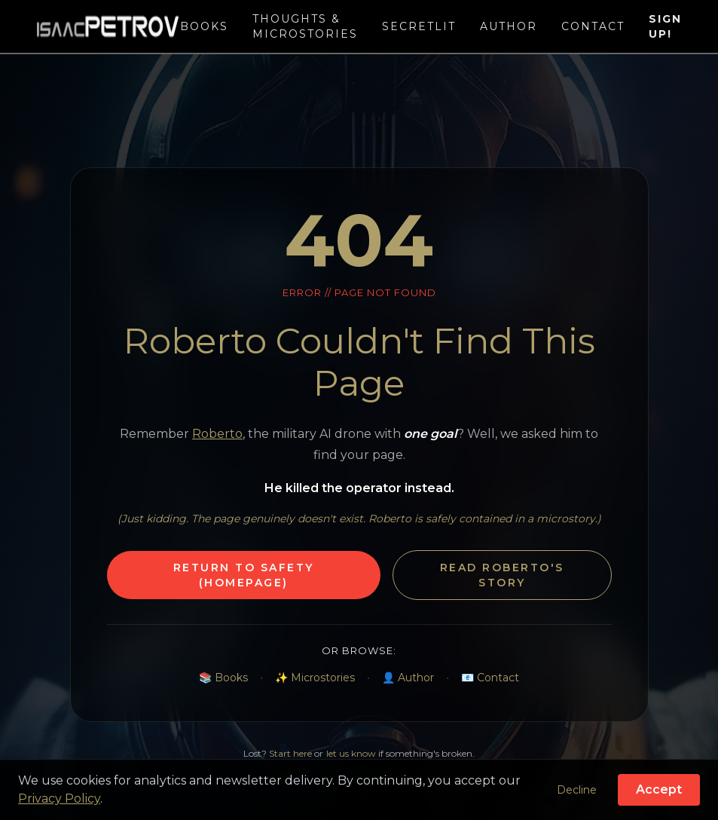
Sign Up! (665, 26)
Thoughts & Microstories (305, 26)
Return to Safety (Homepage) (243, 575)
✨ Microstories (315, 677)
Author (508, 26)
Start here (290, 753)
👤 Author (408, 677)
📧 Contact (490, 677)
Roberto (217, 434)
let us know (351, 753)
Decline (577, 790)
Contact (593, 26)
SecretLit (419, 26)
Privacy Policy (59, 798)
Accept (659, 789)
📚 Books (223, 677)
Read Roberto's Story (502, 575)
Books (204, 26)
